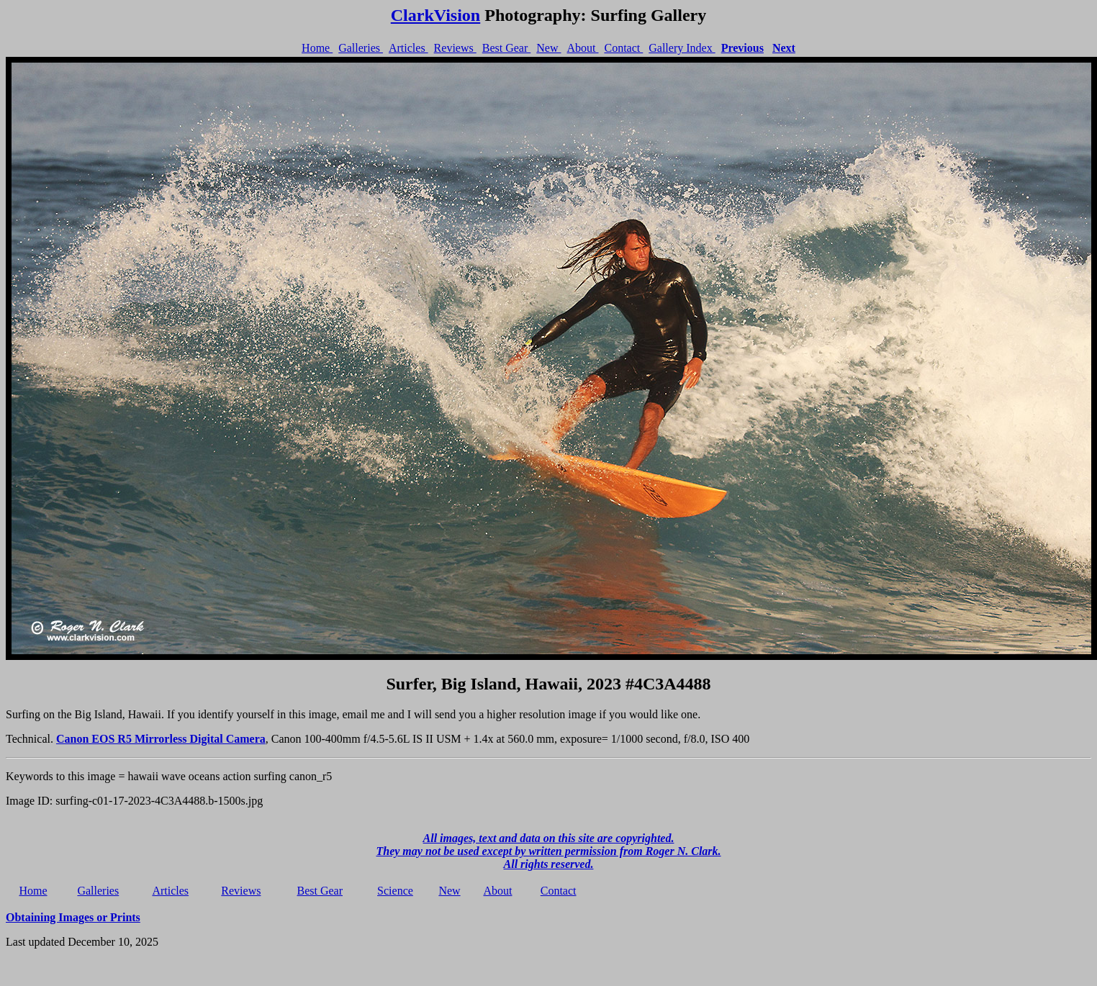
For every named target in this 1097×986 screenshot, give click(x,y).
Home (317, 48)
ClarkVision (435, 15)
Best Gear (506, 48)
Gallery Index (682, 48)
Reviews (455, 48)
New (548, 48)
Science (395, 891)
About (582, 48)
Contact (623, 48)
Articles (408, 48)
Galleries (360, 48)
